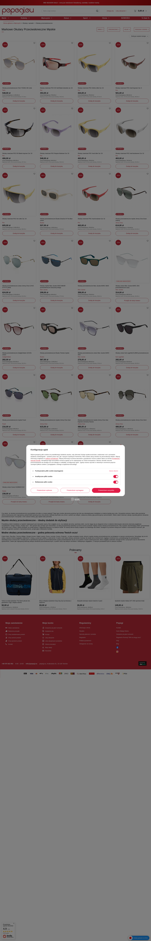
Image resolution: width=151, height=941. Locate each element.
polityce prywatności (52, 458)
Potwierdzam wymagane (75, 490)
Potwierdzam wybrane (44, 490)
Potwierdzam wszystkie (106, 490)
